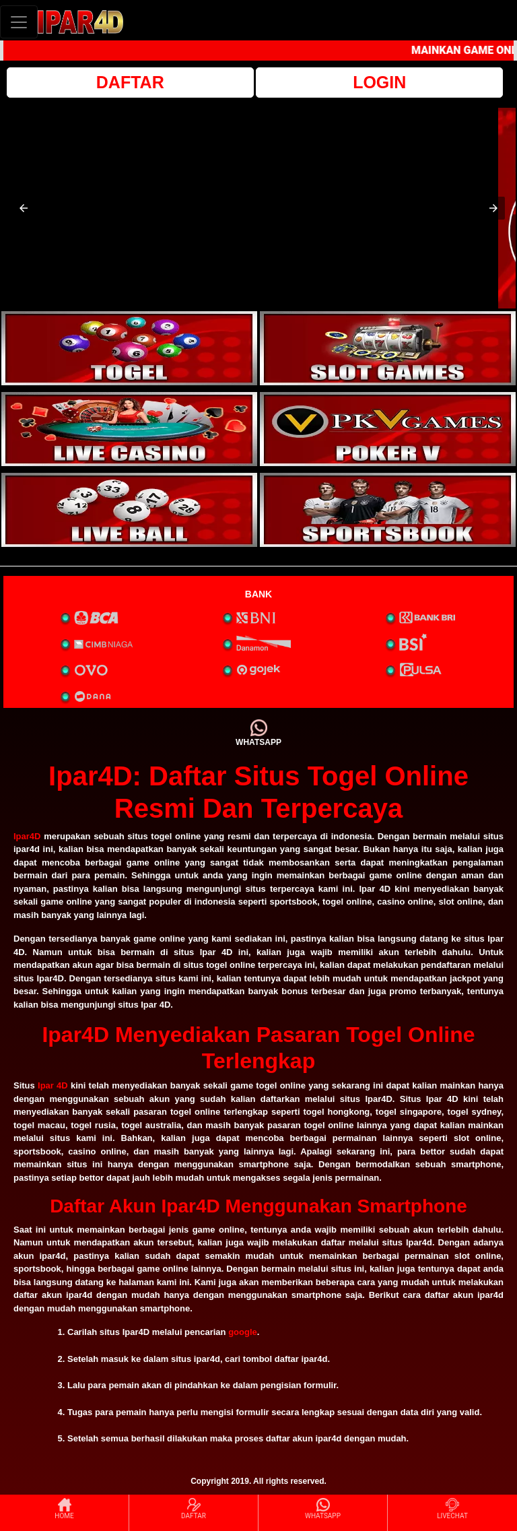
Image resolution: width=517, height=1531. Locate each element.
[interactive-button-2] (388, 348)
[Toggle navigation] (19, 21)
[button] (23, 208)
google (242, 1332)
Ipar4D (26, 836)
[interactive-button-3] (129, 429)
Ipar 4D (53, 1085)
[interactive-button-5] (129, 510)
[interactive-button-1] (129, 348)
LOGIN (379, 82)
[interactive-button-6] (388, 510)
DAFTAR (130, 82)
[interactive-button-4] (388, 429)
